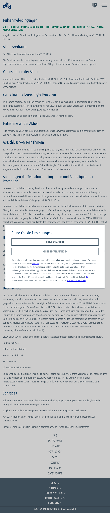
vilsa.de (35, 263)
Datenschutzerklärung (76, 280)
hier (88, 277)
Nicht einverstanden (55, 251)
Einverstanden (55, 242)
